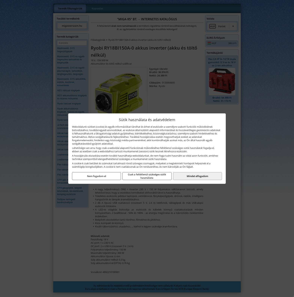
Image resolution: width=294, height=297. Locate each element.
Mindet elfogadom (197, 176)
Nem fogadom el (96, 176)
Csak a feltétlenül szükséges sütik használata (147, 176)
